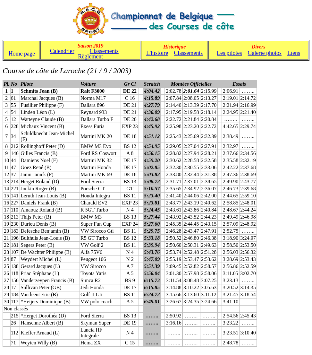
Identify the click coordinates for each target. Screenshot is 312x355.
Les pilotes (229, 53)
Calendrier (62, 51)
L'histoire (157, 53)
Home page (21, 53)
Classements (104, 51)
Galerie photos (265, 53)
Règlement (90, 56)
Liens (293, 53)
